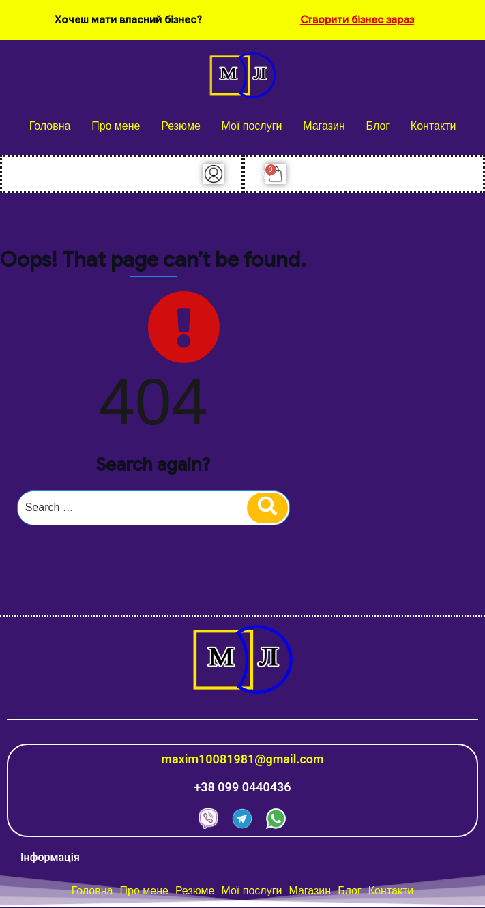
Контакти (433, 126)
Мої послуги (251, 126)
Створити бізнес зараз (357, 20)
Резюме (181, 126)
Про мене (115, 126)
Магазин (324, 126)
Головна (50, 126)
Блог (378, 126)
